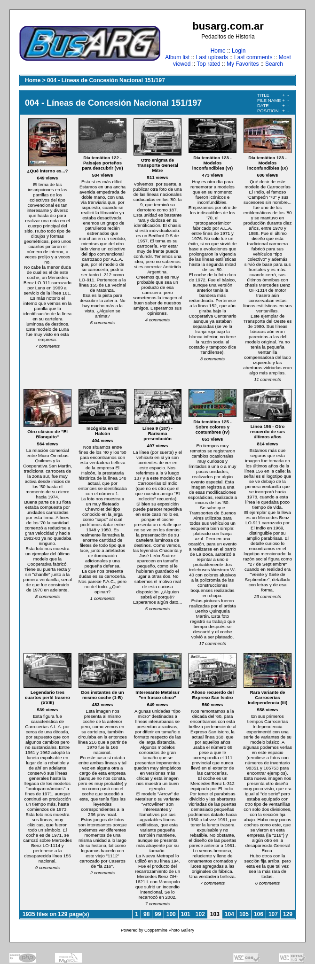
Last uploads (212, 57)
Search (274, 64)
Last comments (253, 57)
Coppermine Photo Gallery (169, 930)
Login (238, 50)
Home (218, 50)
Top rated (208, 64)
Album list (177, 57)
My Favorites (243, 64)
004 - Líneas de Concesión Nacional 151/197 (106, 80)
